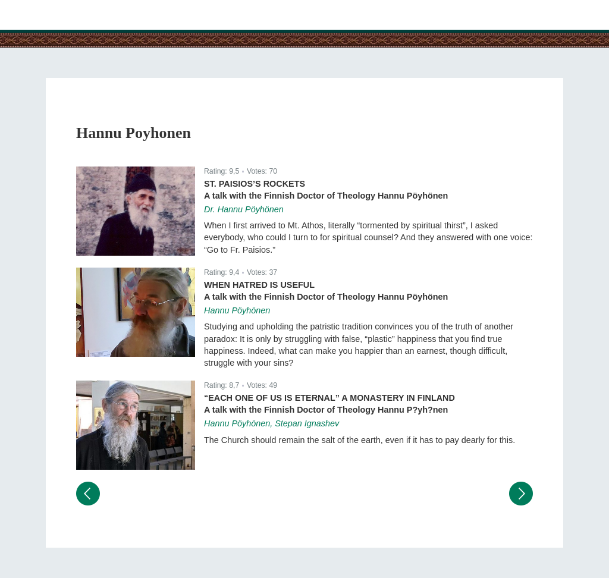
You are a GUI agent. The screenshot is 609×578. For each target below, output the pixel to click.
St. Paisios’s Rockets (254, 184)
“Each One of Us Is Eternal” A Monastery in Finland (329, 398)
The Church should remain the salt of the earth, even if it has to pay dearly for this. (359, 440)
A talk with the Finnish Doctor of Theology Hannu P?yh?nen (326, 409)
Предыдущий (88, 493)
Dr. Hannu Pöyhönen (244, 209)
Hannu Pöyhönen (237, 310)
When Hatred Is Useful (259, 285)
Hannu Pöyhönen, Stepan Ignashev (271, 423)
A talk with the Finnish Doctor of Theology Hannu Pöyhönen (326, 195)
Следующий (521, 493)
